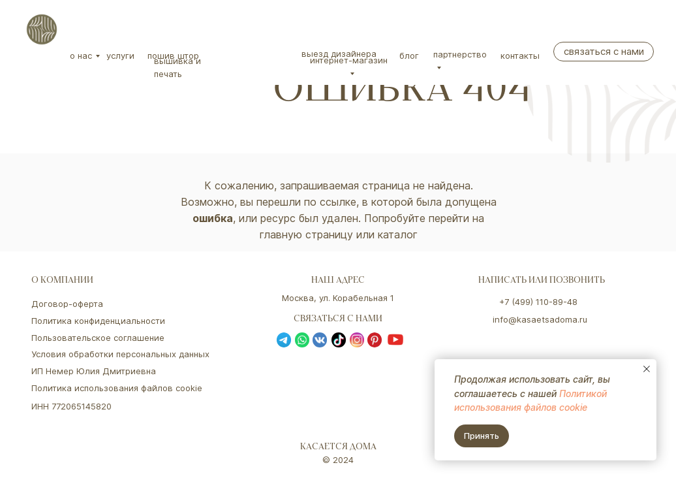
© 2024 (338, 460)
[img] (41, 29)
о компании (62, 281)
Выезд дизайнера (338, 53)
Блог (409, 55)
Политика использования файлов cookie (116, 388)
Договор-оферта (67, 303)
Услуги (120, 55)
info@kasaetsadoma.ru (540, 319)
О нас (81, 55)
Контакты (520, 55)
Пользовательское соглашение (97, 337)
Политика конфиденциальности (98, 320)
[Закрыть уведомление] (646, 369)
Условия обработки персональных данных (120, 354)
